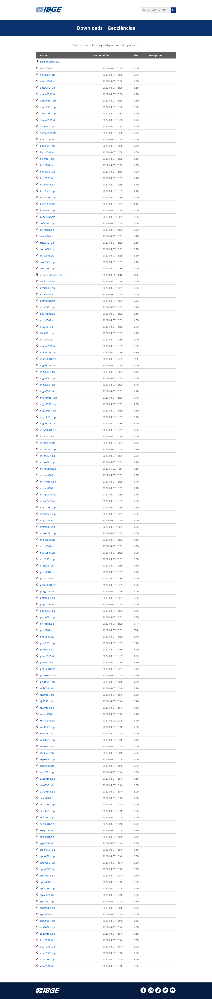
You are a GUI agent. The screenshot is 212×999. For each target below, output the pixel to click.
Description (154, 55)
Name (44, 55)
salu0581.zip (47, 785)
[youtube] (173, 992)
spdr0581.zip (47, 882)
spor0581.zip (47, 907)
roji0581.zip (46, 733)
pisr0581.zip (47, 630)
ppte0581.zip (47, 662)
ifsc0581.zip (46, 326)
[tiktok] (158, 992)
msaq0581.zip (48, 436)
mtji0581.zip (47, 520)
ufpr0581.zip (47, 959)
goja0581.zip (47, 307)
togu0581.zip (47, 933)
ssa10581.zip (47, 927)
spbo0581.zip (47, 862)
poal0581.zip (47, 643)
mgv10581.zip (48, 430)
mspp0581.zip (48, 494)
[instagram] (151, 992)
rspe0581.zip (47, 759)
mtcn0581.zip (48, 507)
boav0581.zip (47, 203)
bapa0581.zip (47, 171)
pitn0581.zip (47, 636)
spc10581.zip (47, 875)
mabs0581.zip (48, 358)
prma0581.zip (48, 675)
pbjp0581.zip (47, 597)
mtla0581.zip (47, 526)
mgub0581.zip (48, 423)
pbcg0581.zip (47, 591)
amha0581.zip (48, 94)
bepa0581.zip (47, 197)
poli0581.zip (47, 649)
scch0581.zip (47, 811)
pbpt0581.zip (47, 604)
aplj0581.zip (47, 126)
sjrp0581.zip (47, 836)
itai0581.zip (46, 339)
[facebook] (143, 992)
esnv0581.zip (47, 294)
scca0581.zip (47, 804)
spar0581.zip (47, 856)
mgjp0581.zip (47, 384)
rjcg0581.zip (47, 694)
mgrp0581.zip (48, 410)
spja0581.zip (47, 895)
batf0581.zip (47, 178)
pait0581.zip (47, 578)
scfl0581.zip (46, 817)
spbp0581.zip (47, 869)
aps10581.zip (47, 139)
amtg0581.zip (48, 113)
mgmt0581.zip (48, 404)
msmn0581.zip (48, 475)
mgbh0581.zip (48, 365)
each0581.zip (47, 281)
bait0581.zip (47, 165)
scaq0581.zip (47, 798)
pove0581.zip (47, 656)
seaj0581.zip (47, 830)
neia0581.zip (47, 559)
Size (136, 55)
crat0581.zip (47, 255)
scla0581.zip (47, 823)
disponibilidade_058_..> (53, 275)
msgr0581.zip (48, 455)
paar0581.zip (47, 572)
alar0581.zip (47, 68)
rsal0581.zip (47, 746)
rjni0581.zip (46, 701)
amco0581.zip (48, 81)
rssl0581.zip (47, 772)
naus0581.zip (47, 552)
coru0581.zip (47, 249)
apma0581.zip (48, 132)
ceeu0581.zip (47, 216)
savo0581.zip (47, 791)
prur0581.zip (47, 681)
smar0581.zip (48, 849)
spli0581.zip (47, 901)
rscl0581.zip (47, 752)
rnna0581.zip (47, 720)
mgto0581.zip (48, 417)
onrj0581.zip (47, 565)
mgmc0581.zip (48, 397)
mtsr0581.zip (47, 546)
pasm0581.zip (48, 585)
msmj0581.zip (48, 468)
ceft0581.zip (47, 229)
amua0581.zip (48, 120)
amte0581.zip (48, 107)
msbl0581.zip (47, 442)
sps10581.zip (47, 914)
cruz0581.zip (47, 262)
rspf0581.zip (47, 765)
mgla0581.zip (47, 391)
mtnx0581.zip (48, 533)
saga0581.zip (47, 778)
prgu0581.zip (47, 668)
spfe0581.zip (47, 888)
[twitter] (165, 992)
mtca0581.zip (47, 501)
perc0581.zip (47, 617)
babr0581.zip (47, 152)
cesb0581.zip (47, 236)
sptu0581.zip (47, 920)
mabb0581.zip (48, 352)
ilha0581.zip (47, 333)
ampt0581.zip (48, 100)
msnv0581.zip (48, 481)
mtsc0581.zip (47, 539)
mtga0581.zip (48, 513)
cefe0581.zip (47, 223)
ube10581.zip (48, 953)
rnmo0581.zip (48, 714)
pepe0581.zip (47, 610)
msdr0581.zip (48, 449)
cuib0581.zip (47, 268)
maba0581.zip (48, 346)
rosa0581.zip (47, 740)
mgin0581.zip (47, 371)
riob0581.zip (47, 688)
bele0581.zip (47, 191)
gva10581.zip (47, 320)
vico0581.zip (47, 966)
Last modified (101, 55)
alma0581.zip (47, 74)
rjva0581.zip (47, 707)
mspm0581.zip (48, 488)
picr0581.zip (47, 623)
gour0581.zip (47, 313)
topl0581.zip (47, 940)
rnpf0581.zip (47, 727)
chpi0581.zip (47, 242)
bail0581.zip (47, 158)
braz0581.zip (47, 210)
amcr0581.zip (48, 87)
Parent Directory (49, 61)
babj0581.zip (47, 145)
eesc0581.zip (47, 287)
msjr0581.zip (47, 462)
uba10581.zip (48, 946)
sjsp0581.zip (47, 843)
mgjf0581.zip (47, 378)
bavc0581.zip (47, 184)
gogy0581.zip (47, 300)
